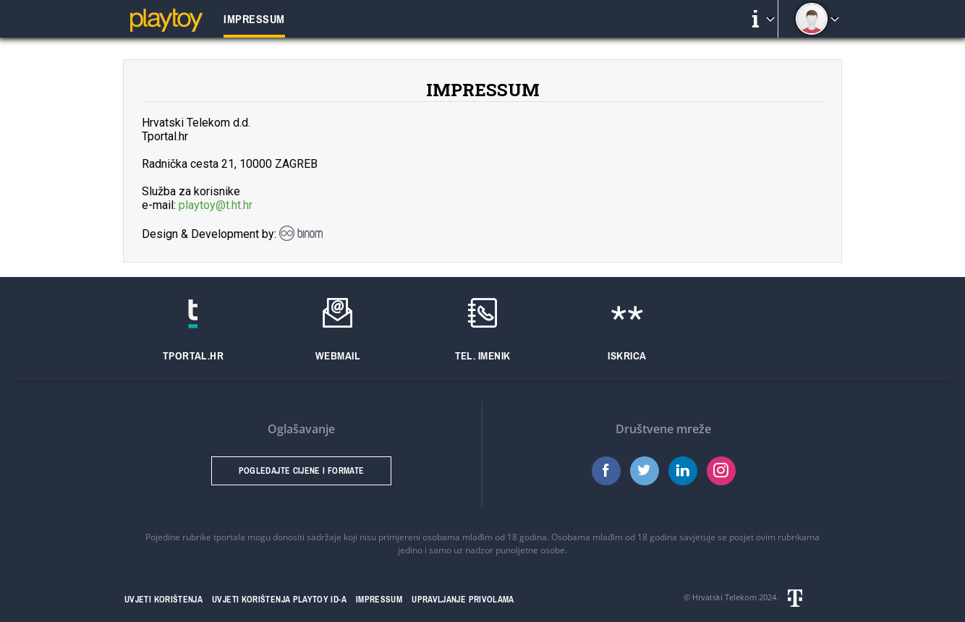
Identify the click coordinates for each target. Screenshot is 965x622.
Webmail (337, 355)
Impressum (379, 600)
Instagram (721, 470)
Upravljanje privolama (463, 600)
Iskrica (627, 355)
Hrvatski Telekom (724, 597)
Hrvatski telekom (812, 598)
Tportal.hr (193, 355)
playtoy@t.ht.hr (215, 205)
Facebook (606, 470)
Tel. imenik (483, 355)
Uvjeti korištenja (163, 600)
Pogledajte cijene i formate (302, 471)
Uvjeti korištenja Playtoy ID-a (279, 600)
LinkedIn (682, 470)
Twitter (644, 470)
